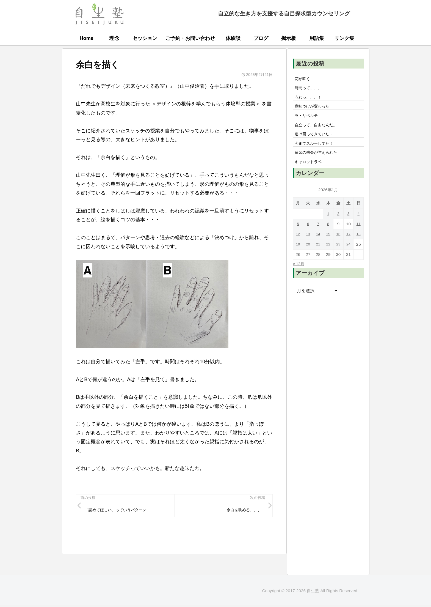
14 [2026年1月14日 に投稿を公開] (318, 243)
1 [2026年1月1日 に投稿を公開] (328, 222)
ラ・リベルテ (308, 119)
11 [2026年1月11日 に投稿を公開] (358, 233)
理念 (114, 38)
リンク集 (344, 38)
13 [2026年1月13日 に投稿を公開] (308, 243)
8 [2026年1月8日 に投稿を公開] (328, 233)
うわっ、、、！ (310, 99)
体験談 (233, 38)
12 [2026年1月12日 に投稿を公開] (297, 243)
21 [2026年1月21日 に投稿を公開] (318, 253)
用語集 (316, 38)
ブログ (260, 38)
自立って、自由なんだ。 (319, 129)
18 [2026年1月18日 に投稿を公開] (358, 243)
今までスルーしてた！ (317, 149)
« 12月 (299, 272)
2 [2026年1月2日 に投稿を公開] (338, 222)
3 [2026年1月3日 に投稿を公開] (348, 222)
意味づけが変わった (315, 109)
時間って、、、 (310, 89)
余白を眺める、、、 (241, 510)
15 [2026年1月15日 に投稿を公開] (328, 243)
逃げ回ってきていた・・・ (321, 139)
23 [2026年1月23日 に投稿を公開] (338, 253)
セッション (144, 38)
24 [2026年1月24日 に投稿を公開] (348, 253)
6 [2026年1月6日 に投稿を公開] (308, 233)
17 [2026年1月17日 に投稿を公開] (348, 243)
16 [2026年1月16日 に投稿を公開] (338, 243)
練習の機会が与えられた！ (321, 160)
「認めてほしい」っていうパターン (120, 510)
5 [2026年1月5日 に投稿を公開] (298, 233)
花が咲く (304, 78)
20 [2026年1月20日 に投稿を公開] (308, 253)
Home (86, 38)
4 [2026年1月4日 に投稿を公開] (358, 222)
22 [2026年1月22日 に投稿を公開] (328, 253)
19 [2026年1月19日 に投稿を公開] (297, 253)
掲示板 (288, 38)
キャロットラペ (310, 170)
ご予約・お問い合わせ (190, 38)
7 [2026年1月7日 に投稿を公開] (318, 233)
